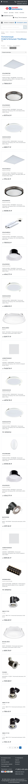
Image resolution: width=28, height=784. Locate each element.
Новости (17, 759)
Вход (16, 17)
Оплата (17, 12)
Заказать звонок (22, 3)
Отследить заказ (22, 22)
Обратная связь (19, 773)
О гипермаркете (19, 757)
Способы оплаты (5, 762)
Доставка (11, 12)
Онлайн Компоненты (17, 779)
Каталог (4, 12)
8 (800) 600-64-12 (22, 1)
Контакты (23, 12)
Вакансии (17, 762)
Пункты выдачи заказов (6, 764)
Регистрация (23, 17)
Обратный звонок (19, 771)
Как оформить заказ (6, 757)
